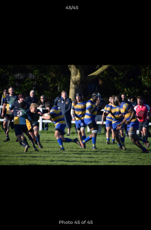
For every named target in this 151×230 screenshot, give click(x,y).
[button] (128, 9)
